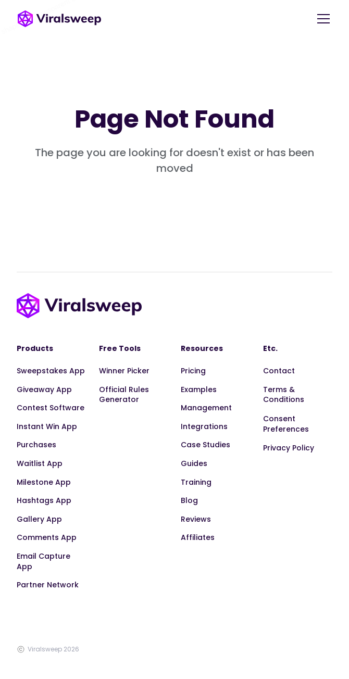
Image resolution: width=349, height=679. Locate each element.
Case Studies (205, 444)
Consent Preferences (286, 423)
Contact (279, 371)
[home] (59, 18)
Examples (199, 389)
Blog (189, 500)
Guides (194, 463)
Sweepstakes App (51, 371)
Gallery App (39, 519)
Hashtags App (44, 500)
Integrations (204, 426)
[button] (321, 18)
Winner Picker (124, 371)
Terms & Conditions (283, 394)
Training (196, 482)
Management (206, 408)
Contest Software (50, 408)
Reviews (196, 519)
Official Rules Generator (124, 394)
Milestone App (44, 482)
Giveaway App (44, 389)
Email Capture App (43, 561)
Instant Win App (47, 426)
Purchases (36, 444)
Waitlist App (40, 463)
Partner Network (48, 585)
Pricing (193, 371)
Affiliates (198, 537)
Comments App (47, 537)
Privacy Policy (288, 448)
